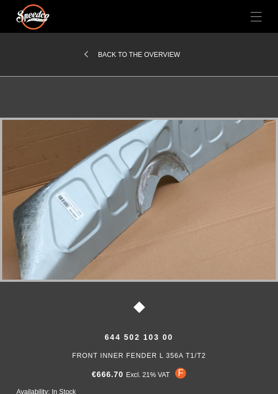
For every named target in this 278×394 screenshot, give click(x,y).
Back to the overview (139, 55)
